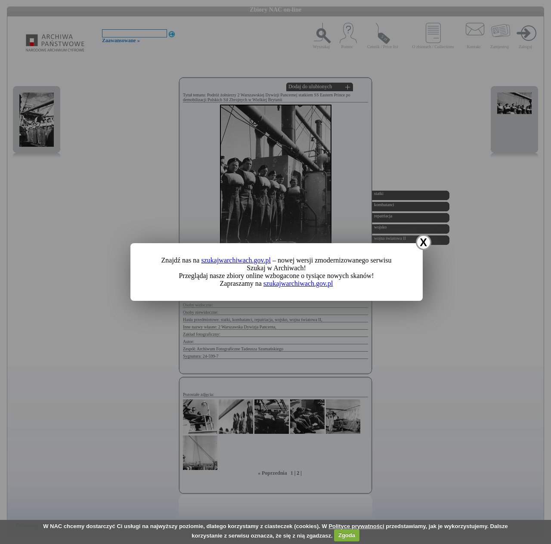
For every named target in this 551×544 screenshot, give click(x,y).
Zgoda (346, 535)
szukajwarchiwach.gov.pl (236, 260)
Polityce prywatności (356, 526)
